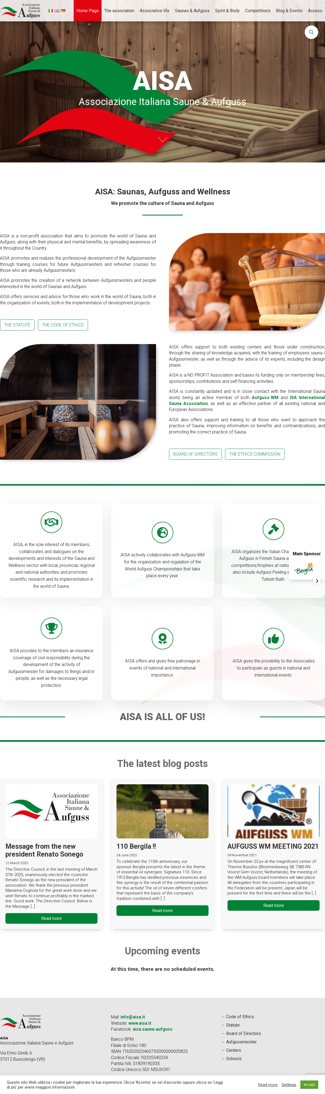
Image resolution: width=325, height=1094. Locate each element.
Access (315, 10)
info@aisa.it (133, 1017)
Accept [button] (309, 1085)
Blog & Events (289, 10)
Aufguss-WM (265, 397)
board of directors (195, 454)
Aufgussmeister (241, 1041)
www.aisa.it (139, 1023)
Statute (233, 1025)
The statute (17, 325)
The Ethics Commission (254, 454)
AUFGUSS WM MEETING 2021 (273, 846)
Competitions (258, 10)
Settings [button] (289, 1084)
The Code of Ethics (63, 325)
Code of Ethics (240, 1016)
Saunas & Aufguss (192, 10)
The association (119, 10)
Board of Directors (243, 1033)
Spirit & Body (227, 10)
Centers (233, 1050)
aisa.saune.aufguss (153, 1029)
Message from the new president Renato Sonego (44, 850)
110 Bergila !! (136, 846)
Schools (234, 1058)
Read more (51, 918)
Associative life (155, 10)
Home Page (87, 10)
